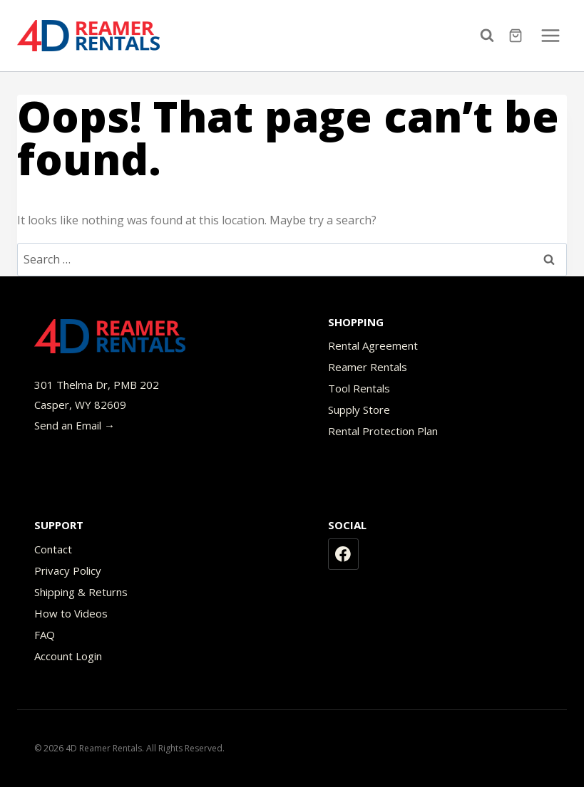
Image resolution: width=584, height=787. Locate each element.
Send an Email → (74, 425)
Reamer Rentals (367, 367)
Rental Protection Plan (383, 431)
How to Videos (71, 613)
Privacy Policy (67, 570)
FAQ (44, 634)
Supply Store (359, 409)
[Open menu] (550, 35)
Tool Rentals (359, 388)
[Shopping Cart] (517, 35)
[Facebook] (343, 554)
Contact (53, 549)
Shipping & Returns (81, 592)
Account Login (68, 656)
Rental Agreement (373, 345)
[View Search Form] (490, 35)
